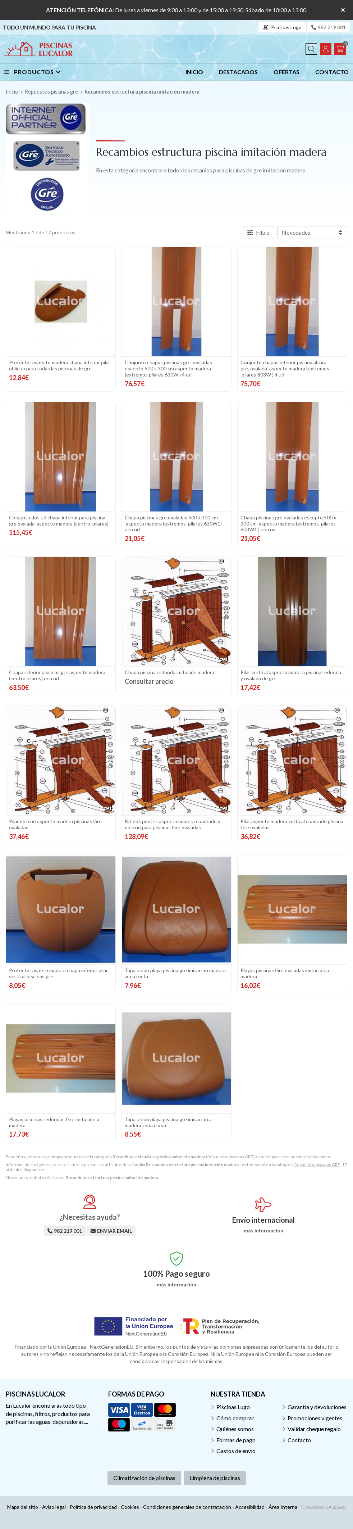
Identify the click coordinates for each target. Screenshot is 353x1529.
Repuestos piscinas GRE (317, 1164)
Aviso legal (54, 1507)
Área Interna (283, 1507)
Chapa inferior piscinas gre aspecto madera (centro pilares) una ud (57, 675)
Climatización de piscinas (144, 1477)
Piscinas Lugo (233, 1406)
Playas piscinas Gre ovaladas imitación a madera (284, 973)
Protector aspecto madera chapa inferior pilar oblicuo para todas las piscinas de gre (59, 365)
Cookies (130, 1507)
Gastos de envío (236, 1450)
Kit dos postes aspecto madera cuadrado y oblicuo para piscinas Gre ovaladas (172, 824)
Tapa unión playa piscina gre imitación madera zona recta (175, 973)
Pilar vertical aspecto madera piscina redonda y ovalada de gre (290, 675)
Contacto (299, 1439)
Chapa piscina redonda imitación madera (169, 672)
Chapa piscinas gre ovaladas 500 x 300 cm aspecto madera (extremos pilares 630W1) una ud (173, 523)
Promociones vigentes (315, 1418)
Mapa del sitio (22, 1507)
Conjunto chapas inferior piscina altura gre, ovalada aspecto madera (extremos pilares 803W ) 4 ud (284, 368)
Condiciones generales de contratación (187, 1507)
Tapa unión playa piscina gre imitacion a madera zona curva (168, 1122)
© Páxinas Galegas (323, 1507)
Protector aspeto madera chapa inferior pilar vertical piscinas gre (58, 973)
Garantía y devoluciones (317, 1406)
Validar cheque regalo (314, 1428)
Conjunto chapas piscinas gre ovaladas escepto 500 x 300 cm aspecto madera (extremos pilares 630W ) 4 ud (168, 368)
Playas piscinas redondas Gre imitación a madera (54, 1122)
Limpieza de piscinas (215, 1477)
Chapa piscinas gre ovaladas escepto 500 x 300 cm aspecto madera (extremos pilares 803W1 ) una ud (288, 523)
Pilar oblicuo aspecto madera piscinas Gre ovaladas (55, 824)
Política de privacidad (93, 1507)
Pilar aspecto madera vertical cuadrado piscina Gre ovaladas (291, 824)
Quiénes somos (235, 1428)
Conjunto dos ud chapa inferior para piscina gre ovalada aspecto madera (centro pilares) (59, 520)
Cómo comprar (235, 1418)
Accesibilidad (250, 1507)
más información (263, 1230)
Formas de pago (236, 1439)
